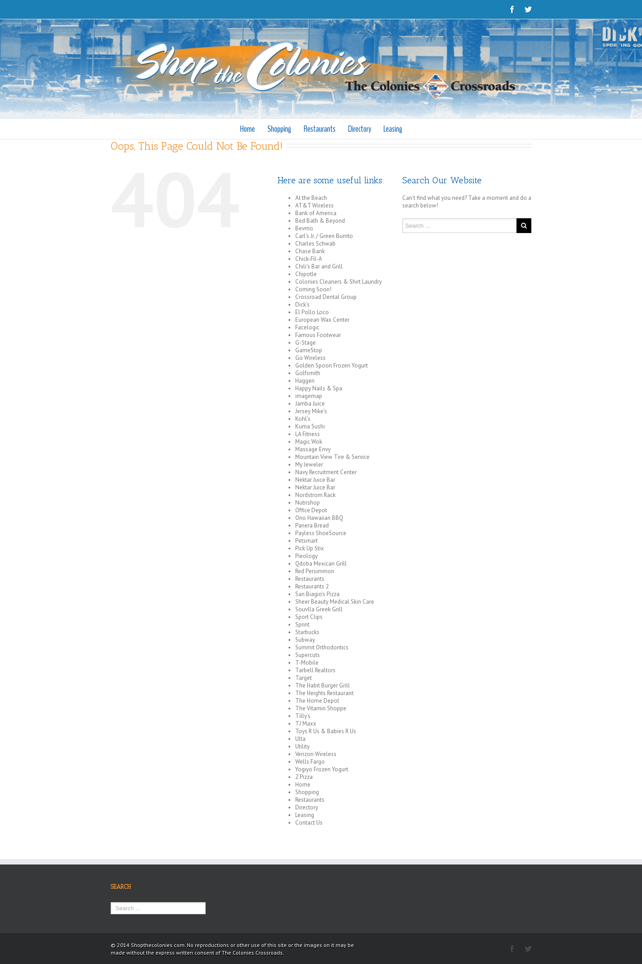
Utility (302, 746)
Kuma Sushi (310, 426)
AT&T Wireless (314, 205)
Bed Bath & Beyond (320, 221)
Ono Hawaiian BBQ (319, 518)
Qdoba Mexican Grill (321, 563)
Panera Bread (312, 525)
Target (303, 678)
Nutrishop (307, 502)
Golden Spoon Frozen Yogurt (331, 365)
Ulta (300, 739)
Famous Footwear (318, 335)
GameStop (308, 350)
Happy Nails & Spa (318, 388)
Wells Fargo (310, 761)
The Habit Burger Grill (322, 685)
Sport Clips (309, 617)
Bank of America (315, 213)
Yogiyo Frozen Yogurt (321, 769)
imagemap (308, 396)
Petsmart (306, 541)
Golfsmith (307, 373)
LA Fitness (307, 434)
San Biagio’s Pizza (317, 594)
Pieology (306, 556)
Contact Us (309, 822)
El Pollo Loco (312, 312)
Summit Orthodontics (322, 647)
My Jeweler (309, 464)
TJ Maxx (305, 723)
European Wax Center (322, 320)
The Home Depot (317, 701)
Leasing (392, 129)
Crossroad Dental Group (326, 297)
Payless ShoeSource (320, 533)
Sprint (302, 624)
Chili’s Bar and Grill (319, 266)
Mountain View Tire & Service (332, 457)
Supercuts (307, 655)
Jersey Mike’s (311, 411)
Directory (359, 129)
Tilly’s (302, 716)
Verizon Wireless (315, 754)
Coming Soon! (313, 289)
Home (247, 129)
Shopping (279, 129)
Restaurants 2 (312, 586)
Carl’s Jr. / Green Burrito (324, 236)
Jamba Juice (310, 403)
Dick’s (302, 304)
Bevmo (304, 228)
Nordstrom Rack (315, 495)
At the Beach (311, 198)
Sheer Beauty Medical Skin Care (334, 601)
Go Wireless (310, 358)
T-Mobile (307, 662)
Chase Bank (310, 251)
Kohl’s (302, 419)
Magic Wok (308, 441)
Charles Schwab (315, 243)
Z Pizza (304, 777)
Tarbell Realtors (315, 670)
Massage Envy (313, 449)
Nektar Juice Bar (315, 480)
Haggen (305, 381)
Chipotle (306, 274)
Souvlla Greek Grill (319, 609)
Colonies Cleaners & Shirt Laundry (338, 281)
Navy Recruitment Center (326, 472)
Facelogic (307, 327)
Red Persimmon (314, 571)
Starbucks (307, 632)
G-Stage (305, 342)
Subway (305, 640)
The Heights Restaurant (324, 693)
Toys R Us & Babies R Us (325, 731)
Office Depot (311, 510)
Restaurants (320, 129)
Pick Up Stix (309, 548)
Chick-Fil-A (308, 259)
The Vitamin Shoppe (320, 708)
